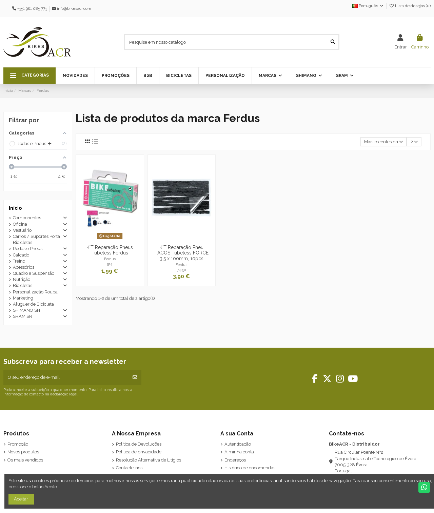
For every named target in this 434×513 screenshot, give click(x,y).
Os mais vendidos (25, 460)
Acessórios (23, 267)
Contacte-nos (129, 467)
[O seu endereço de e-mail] (66, 377)
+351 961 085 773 (32, 8)
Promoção (17, 444)
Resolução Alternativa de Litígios (148, 460)
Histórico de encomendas (249, 467)
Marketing (23, 298)
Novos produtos (23, 451)
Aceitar (21, 498)
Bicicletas (22, 285)
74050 (181, 270)
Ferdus (110, 259)
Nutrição (21, 279)
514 (109, 264)
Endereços (235, 460)
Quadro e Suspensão (33, 273)
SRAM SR (22, 316)
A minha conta (239, 451)
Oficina (20, 224)
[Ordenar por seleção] (383, 141)
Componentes (27, 217)
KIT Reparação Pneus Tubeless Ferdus (109, 250)
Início (15, 208)
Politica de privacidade (138, 451)
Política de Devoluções (138, 444)
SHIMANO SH (26, 310)
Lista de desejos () (410, 5)
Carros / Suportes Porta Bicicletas (36, 239)
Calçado (21, 255)
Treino (19, 261)
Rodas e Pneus (27, 248)
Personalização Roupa (35, 291)
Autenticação (237, 444)
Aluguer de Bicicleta (33, 304)
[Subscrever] (134, 377)
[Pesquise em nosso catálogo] (332, 42)
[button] (29, 75)
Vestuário (22, 230)
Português (368, 5)
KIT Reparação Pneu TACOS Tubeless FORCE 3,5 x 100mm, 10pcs (182, 253)
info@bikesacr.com (74, 8)
